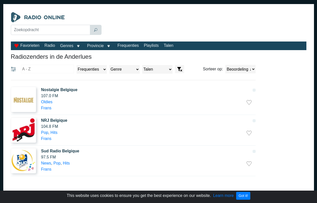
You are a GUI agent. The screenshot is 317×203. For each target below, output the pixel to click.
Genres (66, 46)
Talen (168, 45)
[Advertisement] (205, 24)
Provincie (96, 46)
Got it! (243, 196)
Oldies (47, 102)
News (46, 163)
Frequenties (128, 45)
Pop (44, 132)
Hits (54, 132)
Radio (49, 45)
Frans (46, 108)
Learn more (223, 195)
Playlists (151, 45)
